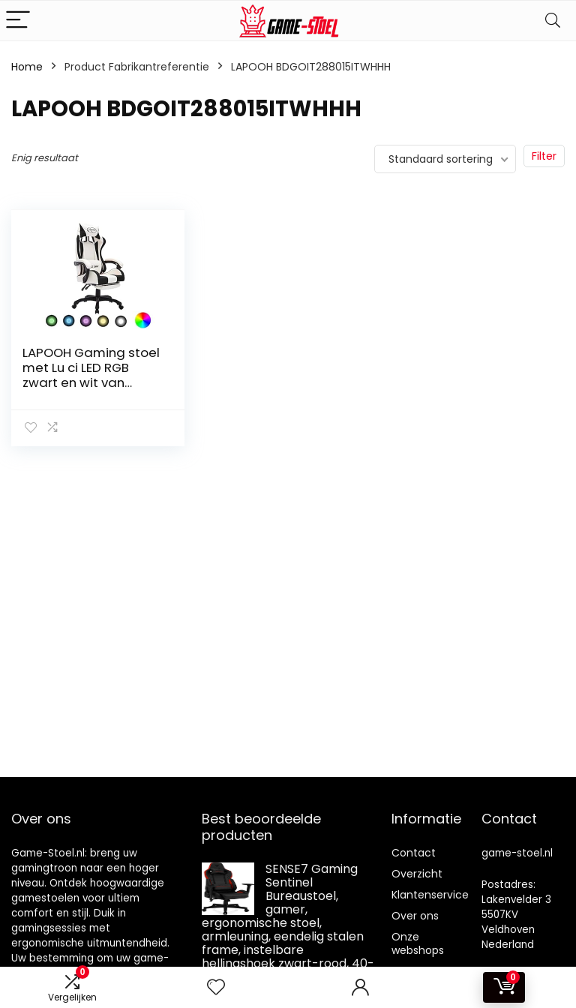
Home (27, 66)
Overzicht (417, 873)
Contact (414, 852)
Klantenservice (430, 894)
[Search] (553, 20)
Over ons (415, 915)
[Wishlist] (216, 987)
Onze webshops (418, 943)
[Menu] (18, 20)
